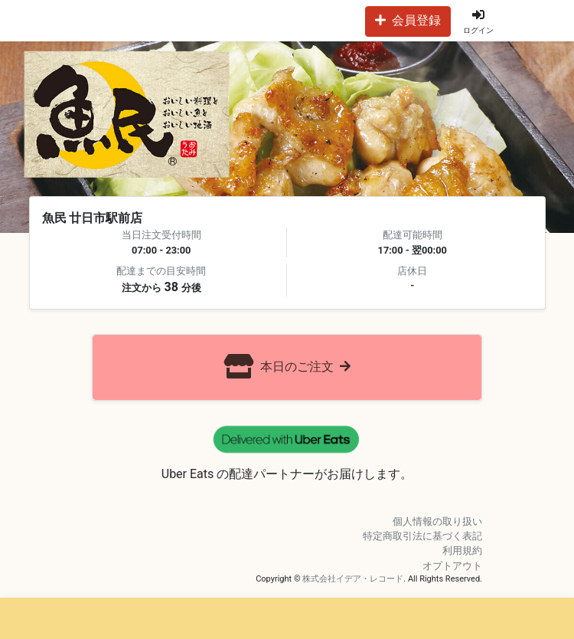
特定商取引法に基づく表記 (422, 536)
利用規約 (462, 550)
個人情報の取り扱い (437, 521)
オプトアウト (452, 566)
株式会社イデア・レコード (352, 579)
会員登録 (408, 20)
